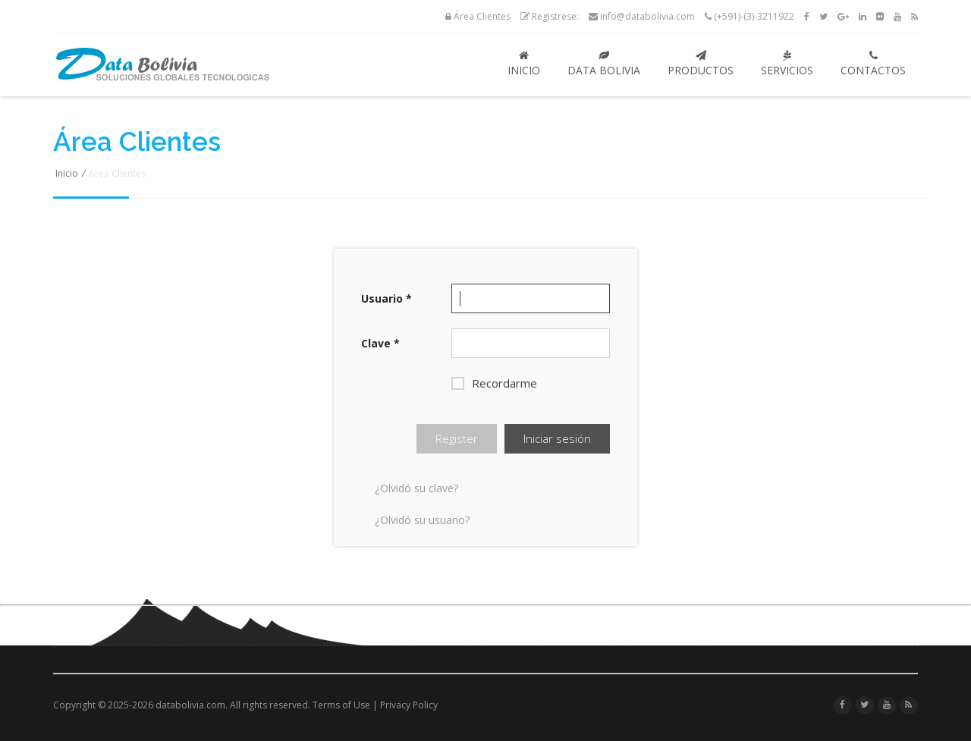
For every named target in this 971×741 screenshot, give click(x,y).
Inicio (523, 63)
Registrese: (549, 16)
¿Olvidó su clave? (416, 488)
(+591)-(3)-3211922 (749, 16)
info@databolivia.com (642, 16)
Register (456, 438)
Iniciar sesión (557, 438)
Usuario (386, 298)
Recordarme (494, 383)
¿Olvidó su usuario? (422, 520)
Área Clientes (478, 16)
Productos (701, 63)
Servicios (787, 63)
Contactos (873, 63)
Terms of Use (341, 705)
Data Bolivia (603, 63)
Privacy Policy (409, 705)
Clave (380, 343)
